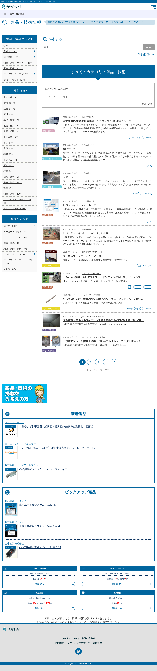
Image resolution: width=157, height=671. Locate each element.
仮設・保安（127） (13, 125)
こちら (83, 621)
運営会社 (97, 642)
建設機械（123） (12, 57)
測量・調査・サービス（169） (18, 62)
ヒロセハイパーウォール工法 (79, 205)
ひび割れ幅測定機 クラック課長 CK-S (40, 547)
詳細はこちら (39, 584)
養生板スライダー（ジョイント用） (83, 256)
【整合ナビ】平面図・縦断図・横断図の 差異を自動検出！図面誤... (57, 426)
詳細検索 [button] (144, 54)
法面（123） (9, 108)
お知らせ (66, 638)
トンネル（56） (11, 159)
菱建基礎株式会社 (89, 229)
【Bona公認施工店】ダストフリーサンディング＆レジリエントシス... (103, 277)
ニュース (147, 287)
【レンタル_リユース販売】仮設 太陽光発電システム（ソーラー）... (57, 447)
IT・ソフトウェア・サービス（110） (17, 261)
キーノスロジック (14, 422)
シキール (68, 177)
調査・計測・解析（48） (15, 248)
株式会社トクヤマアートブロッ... (22, 465)
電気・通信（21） (12, 176)
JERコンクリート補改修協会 (93, 316)
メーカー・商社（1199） (15, 231)
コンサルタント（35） (14, 254)
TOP (4, 13)
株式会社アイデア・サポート (94, 252)
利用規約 (59, 642)
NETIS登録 (147, 137)
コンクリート (135, 137)
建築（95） (9, 188)
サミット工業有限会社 (91, 273)
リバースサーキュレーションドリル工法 (85, 233)
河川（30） (9, 114)
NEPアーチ (69, 149)
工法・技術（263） (13, 68)
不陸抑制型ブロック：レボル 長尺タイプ (43, 469)
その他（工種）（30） (14, 208)
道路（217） (9, 102)
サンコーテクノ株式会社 (92, 295)
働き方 (137, 308)
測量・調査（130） (13, 193)
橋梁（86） (9, 153)
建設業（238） (10, 225)
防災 (149, 221)
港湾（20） (9, 148)
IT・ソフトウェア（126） (16, 74)
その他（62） (10, 268)
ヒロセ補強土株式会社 (91, 201)
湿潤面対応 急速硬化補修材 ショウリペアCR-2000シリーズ (97, 121)
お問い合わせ (88, 638)
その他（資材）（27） (14, 79)
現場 (149, 165)
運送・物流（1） (11, 242)
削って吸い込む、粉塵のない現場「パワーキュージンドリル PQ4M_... (103, 299)
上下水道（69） (11, 136)
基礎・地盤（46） (12, 119)
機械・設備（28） (12, 182)
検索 (148, 47)
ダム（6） (8, 165)
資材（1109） (10, 51)
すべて (6, 45)
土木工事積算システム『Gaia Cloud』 (40, 526)
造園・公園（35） (12, 131)
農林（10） (9, 142)
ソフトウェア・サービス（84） (17, 201)
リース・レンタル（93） (15, 237)
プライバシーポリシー (79, 642)
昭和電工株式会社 (89, 117)
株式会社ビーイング (15, 500)
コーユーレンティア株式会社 (20, 443)
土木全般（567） (12, 97)
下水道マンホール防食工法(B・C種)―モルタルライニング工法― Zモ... (103, 341)
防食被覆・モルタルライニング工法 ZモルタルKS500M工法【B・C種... (103, 320)
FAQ (76, 638)
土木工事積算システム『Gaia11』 (38, 504)
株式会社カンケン (89, 145)
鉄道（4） (8, 171)
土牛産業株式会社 (14, 543)
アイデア (147, 265)
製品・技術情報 (17, 13)
